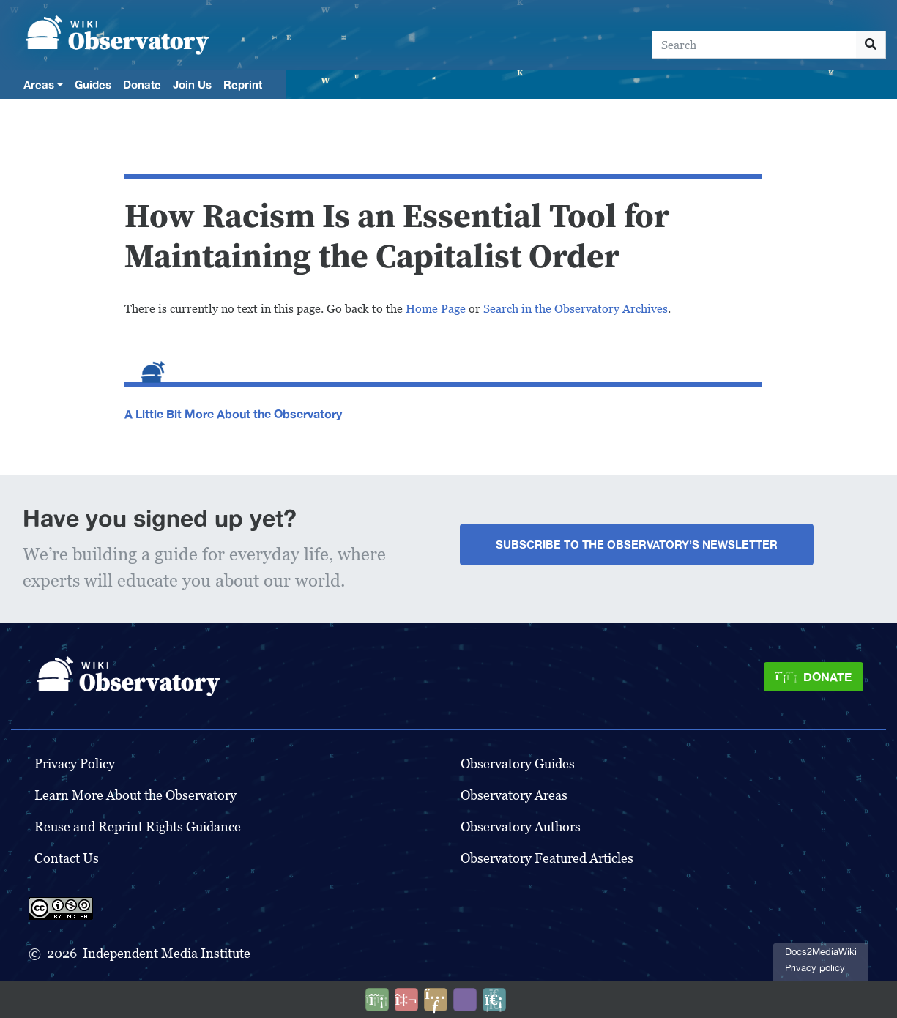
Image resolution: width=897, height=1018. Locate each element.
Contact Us (66, 858)
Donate (142, 84)
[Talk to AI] (406, 999)
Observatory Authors (521, 826)
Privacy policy (815, 967)
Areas (38, 84)
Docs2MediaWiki (821, 951)
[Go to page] (871, 45)
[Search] (754, 45)
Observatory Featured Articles (547, 858)
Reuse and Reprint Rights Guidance (137, 826)
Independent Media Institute (166, 953)
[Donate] (813, 676)
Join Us (192, 84)
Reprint (242, 84)
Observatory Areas (514, 795)
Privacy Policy (74, 763)
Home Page (436, 309)
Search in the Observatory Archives (575, 309)
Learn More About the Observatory (135, 795)
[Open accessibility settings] (465, 999)
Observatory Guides (518, 763)
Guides (93, 84)
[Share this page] (435, 999)
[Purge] (494, 999)
